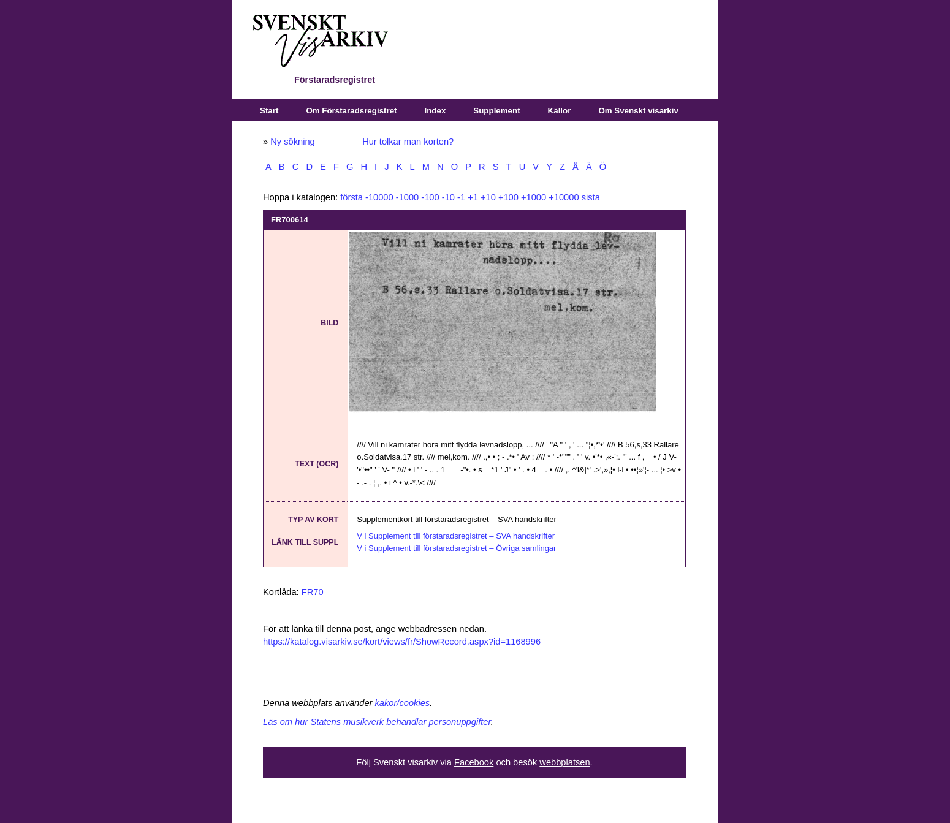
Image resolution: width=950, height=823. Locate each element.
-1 (461, 197)
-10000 (379, 197)
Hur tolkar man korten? (408, 141)
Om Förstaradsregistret (351, 110)
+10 (488, 197)
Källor (559, 110)
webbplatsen (564, 762)
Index (435, 110)
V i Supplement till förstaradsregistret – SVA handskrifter (456, 535)
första (351, 197)
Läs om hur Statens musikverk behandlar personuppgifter (377, 722)
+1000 (533, 197)
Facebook (473, 762)
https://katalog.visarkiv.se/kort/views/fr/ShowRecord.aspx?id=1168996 (402, 642)
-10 (448, 197)
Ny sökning (292, 141)
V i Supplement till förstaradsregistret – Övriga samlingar (456, 548)
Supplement (496, 110)
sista (591, 197)
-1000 (407, 197)
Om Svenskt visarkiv (638, 110)
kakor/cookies (402, 703)
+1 (473, 197)
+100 (508, 197)
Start (269, 110)
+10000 (564, 197)
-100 (430, 197)
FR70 (313, 592)
